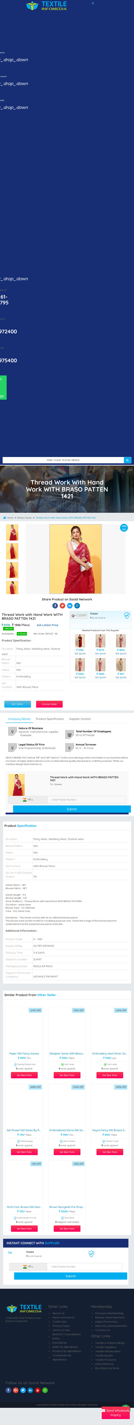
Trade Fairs (60, 1321)
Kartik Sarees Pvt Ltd (25, 1218)
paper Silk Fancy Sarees (24, 1053)
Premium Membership (109, 1313)
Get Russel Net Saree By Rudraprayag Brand (25, 1130)
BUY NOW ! (17, 704)
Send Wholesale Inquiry (116, 1413)
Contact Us (102, 1330)
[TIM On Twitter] (23, 1390)
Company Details (19, 719)
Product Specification (50, 719)
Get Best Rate (24, 1075)
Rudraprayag (25, 1142)
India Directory (104, 1364)
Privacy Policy (61, 1326)
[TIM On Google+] (15, 1390)
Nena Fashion (67, 1142)
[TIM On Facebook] (8, 1390)
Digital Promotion (106, 1321)
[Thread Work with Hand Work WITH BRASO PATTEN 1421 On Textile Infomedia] (55, 605)
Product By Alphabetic (67, 1351)
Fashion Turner (110, 1142)
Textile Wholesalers (107, 1351)
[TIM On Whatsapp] (45, 1390)
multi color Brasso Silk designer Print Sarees (25, 1207)
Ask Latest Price (47, 625)
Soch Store (67, 1218)
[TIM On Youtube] (37, 1390)
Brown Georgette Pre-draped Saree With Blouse (68, 1207)
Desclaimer (60, 1343)
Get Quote (80, 653)
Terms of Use (61, 1330)
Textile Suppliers (105, 1347)
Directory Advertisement (111, 1326)
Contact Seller (49, 704)
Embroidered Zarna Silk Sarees (68, 1130)
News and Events (64, 1317)
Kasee (94, 613)
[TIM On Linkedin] (30, 1390)
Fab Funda (67, 1065)
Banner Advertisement (110, 1317)
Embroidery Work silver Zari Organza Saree (110, 1053)
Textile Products (105, 1360)
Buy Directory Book (107, 1368)
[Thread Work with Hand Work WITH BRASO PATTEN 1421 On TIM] (70, 605)
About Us (58, 1313)
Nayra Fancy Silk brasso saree (110, 1130)
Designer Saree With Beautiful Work (68, 1053)
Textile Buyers (104, 1355)
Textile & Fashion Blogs (110, 1343)
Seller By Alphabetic (65, 1347)
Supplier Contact (80, 719)
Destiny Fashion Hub (25, 1065)
